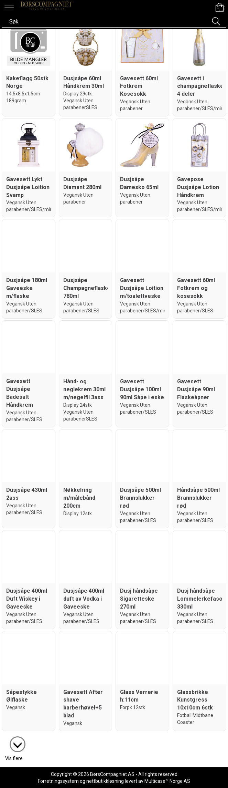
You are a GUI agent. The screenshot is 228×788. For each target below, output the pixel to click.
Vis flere (14, 758)
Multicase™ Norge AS (167, 781)
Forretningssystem (58, 781)
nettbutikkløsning (105, 781)
